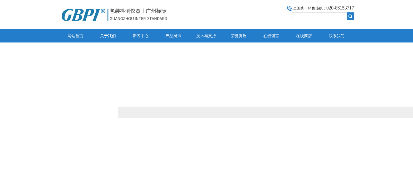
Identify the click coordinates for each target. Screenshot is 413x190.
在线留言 (271, 36)
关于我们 (108, 36)
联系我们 (337, 36)
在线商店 (304, 36)
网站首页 (75, 36)
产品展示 (173, 36)
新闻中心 (141, 36)
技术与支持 (206, 36)
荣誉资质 (239, 36)
